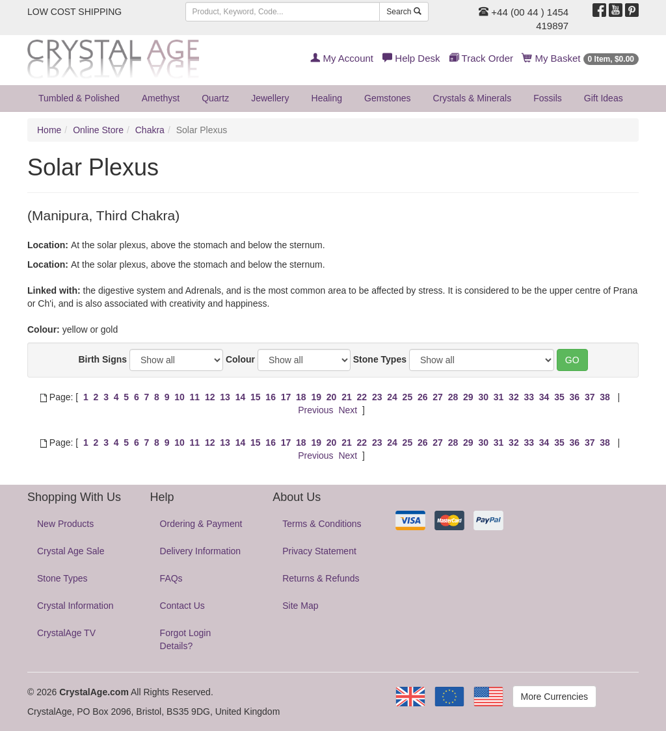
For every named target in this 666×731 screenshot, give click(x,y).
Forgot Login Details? (185, 639)
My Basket (580, 58)
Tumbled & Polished (79, 98)
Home (49, 130)
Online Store (98, 130)
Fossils (547, 98)
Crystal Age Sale (71, 551)
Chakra (150, 130)
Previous (315, 410)
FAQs (171, 578)
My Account (341, 58)
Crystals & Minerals (472, 98)
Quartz (215, 98)
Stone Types (379, 359)
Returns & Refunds (320, 578)
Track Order (481, 58)
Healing (327, 98)
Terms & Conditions (321, 524)
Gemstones (387, 98)
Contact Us (182, 605)
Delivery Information (200, 551)
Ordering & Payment (201, 524)
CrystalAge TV (66, 633)
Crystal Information (75, 605)
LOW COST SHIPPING (74, 11)
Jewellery (270, 98)
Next (347, 410)
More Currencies (554, 696)
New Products (65, 524)
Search (403, 11)
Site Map (300, 605)
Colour (240, 359)
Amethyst (161, 98)
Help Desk (411, 58)
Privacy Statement (319, 551)
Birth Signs (102, 359)
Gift (603, 98)
